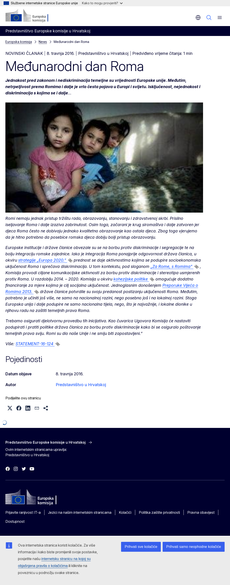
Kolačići (125, 512)
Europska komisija (18, 42)
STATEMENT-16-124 (35, 343)
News (43, 42)
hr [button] (198, 17)
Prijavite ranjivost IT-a (23, 512)
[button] (9, 408)
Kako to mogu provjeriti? (102, 3)
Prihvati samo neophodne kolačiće (193, 547)
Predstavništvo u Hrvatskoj (81, 384)
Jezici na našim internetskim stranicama (79, 512)
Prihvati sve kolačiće (141, 547)
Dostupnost (14, 521)
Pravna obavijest (201, 512)
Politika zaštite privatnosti (159, 512)
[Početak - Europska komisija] (32, 15)
